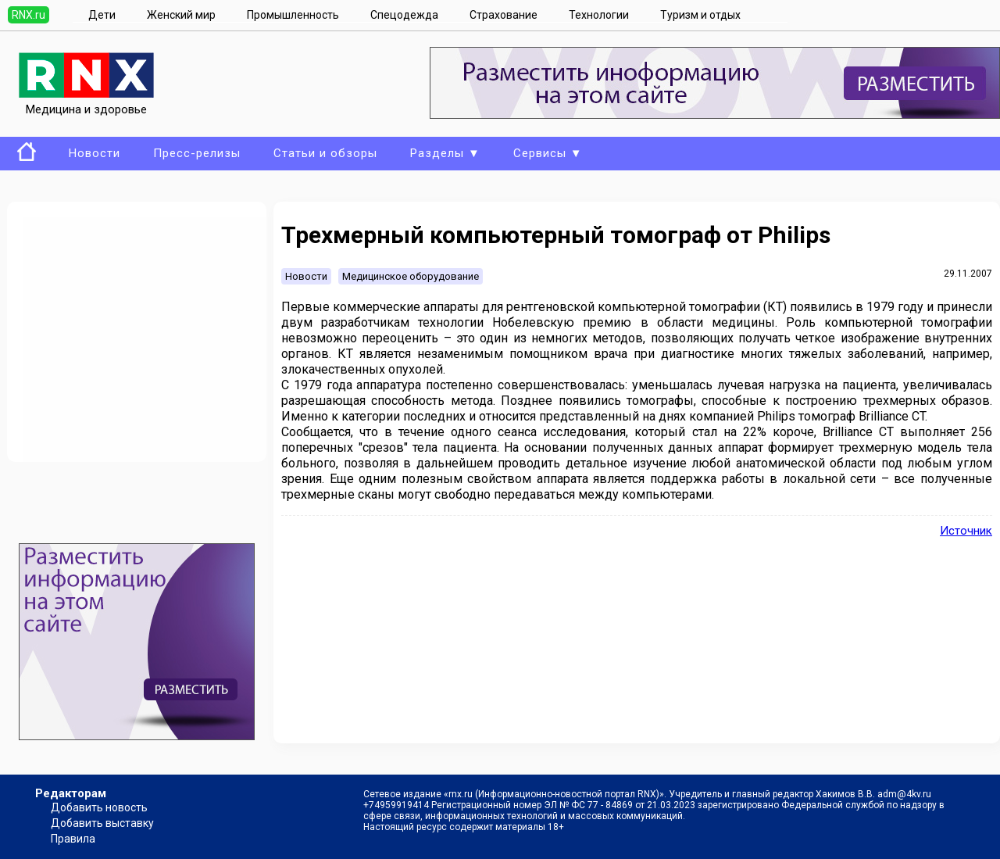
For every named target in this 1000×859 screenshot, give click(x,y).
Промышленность (293, 15)
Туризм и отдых (700, 15)
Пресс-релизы (197, 153)
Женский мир (181, 15)
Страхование (504, 15)
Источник (966, 531)
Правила (73, 838)
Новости (94, 153)
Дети (102, 15)
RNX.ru (28, 15)
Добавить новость (99, 807)
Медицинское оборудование (410, 276)
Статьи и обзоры (325, 153)
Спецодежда (404, 15)
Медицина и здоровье (86, 102)
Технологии (599, 15)
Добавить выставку (102, 823)
